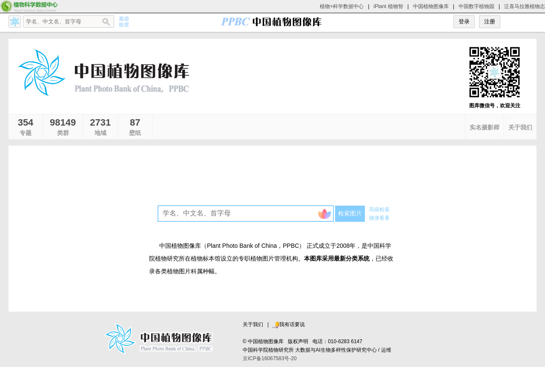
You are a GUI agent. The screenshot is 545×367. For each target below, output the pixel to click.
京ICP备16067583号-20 (270, 358)
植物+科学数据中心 (342, 6)
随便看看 (379, 218)
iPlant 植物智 (388, 6)
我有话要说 (288, 324)
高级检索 (379, 209)
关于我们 (253, 324)
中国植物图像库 (431, 6)
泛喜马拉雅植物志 (524, 6)
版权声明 (298, 341)
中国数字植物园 (476, 6)
